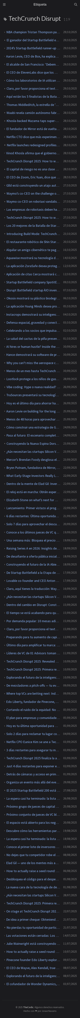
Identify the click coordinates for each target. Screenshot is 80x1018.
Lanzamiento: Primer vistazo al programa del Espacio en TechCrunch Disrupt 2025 (33, 508)
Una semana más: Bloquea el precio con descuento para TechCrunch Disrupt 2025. (33, 540)
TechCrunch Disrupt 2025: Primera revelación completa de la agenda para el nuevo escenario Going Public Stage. (33, 669)
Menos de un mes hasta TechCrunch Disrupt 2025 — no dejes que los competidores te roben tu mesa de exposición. (33, 371)
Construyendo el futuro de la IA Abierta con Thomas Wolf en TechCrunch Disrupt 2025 (33, 564)
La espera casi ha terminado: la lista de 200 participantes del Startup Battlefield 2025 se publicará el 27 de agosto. (33, 839)
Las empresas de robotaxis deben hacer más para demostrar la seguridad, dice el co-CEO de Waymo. (33, 210)
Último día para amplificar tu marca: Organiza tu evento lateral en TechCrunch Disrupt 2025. (33, 645)
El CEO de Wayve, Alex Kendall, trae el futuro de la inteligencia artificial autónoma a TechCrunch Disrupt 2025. (33, 968)
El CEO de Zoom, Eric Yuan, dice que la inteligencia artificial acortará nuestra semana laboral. (33, 177)
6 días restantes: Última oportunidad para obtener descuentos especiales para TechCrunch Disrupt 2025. (33, 516)
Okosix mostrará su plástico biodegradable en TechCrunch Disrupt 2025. (33, 298)
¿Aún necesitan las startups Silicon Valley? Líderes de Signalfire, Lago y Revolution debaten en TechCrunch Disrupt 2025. (33, 452)
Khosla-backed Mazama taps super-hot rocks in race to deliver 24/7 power (33, 121)
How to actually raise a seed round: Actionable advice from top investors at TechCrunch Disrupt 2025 (33, 871)
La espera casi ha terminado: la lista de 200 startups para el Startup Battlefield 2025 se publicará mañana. (33, 798)
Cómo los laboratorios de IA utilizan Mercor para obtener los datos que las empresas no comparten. (33, 80)
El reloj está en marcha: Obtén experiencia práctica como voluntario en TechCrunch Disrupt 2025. (33, 492)
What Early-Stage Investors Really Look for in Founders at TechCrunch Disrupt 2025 (33, 476)
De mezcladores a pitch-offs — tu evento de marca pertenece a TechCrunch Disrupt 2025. (33, 685)
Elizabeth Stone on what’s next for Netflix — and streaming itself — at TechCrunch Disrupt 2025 (33, 500)
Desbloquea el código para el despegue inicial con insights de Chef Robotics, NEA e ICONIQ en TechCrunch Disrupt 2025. (33, 879)
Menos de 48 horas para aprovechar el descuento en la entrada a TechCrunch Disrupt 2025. (33, 419)
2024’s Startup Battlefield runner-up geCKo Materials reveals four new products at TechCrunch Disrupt (33, 48)
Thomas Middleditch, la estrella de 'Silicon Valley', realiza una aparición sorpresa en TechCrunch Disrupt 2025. (33, 105)
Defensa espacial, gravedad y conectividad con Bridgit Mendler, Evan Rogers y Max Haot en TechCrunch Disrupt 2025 (33, 323)
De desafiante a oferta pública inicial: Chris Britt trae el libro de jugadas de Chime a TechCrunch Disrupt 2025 (33, 556)
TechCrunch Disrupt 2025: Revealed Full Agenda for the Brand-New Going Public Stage (33, 661)
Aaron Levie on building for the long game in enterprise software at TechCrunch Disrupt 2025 (33, 411)
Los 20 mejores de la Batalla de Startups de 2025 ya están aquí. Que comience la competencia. (33, 226)
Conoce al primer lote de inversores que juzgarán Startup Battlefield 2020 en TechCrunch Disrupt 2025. (33, 847)
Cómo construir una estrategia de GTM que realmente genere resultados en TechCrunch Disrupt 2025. (33, 427)
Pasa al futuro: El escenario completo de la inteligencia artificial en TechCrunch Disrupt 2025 (33, 435)
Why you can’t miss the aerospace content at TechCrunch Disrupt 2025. (33, 363)
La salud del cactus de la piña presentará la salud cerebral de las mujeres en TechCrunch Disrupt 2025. (33, 339)
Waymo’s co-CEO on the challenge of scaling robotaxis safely (33, 193)
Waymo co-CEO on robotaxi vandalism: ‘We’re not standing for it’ (33, 201)
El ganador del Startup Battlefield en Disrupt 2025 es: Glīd (33, 40)
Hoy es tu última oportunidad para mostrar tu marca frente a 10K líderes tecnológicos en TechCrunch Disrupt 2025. (33, 726)
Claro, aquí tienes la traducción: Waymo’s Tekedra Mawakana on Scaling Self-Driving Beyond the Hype (33, 589)
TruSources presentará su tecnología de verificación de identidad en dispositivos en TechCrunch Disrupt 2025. (33, 395)
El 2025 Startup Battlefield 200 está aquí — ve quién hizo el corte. (33, 790)
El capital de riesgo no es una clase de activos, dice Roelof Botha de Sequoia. (33, 169)
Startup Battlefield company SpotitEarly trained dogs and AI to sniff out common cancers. (33, 282)
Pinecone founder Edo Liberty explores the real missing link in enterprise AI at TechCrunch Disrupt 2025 (33, 960)
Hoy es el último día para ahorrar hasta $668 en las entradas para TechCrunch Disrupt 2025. (33, 403)
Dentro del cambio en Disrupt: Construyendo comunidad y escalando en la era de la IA (33, 605)
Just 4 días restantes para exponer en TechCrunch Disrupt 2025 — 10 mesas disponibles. (33, 766)
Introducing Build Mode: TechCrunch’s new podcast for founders (33, 234)
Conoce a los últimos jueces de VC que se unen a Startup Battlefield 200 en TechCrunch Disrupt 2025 (33, 532)
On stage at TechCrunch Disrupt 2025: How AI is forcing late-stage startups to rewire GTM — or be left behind (33, 911)
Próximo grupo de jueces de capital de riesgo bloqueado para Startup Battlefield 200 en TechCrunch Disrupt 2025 (33, 807)
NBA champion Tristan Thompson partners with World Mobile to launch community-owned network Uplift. (33, 32)
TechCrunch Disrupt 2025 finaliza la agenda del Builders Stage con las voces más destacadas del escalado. (33, 758)
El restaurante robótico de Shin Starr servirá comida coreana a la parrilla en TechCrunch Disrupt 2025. (33, 242)
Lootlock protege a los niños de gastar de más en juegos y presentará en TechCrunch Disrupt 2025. (33, 379)
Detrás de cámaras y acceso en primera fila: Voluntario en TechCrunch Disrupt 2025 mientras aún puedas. (33, 774)
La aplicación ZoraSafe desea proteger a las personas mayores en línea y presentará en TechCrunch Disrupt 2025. (33, 266)
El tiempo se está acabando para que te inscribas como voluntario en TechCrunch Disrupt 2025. (33, 613)
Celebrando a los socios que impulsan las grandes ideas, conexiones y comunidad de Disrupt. (33, 331)
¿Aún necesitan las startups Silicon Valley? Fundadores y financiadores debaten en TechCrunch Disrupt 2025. (33, 597)
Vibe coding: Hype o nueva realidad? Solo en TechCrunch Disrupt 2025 (33, 387)
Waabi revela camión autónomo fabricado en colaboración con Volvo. (33, 113)
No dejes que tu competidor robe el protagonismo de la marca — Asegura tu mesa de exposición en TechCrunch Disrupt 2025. (33, 855)
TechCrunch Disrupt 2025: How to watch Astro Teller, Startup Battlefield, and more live (33, 161)
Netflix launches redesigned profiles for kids (33, 145)
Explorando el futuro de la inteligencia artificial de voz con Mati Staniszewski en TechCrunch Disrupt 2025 (33, 677)
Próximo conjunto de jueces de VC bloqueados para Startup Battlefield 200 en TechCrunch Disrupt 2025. (33, 815)
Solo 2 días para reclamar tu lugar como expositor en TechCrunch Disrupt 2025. (33, 734)
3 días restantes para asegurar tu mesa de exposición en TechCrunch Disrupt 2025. (33, 750)
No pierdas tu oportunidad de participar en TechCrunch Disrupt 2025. (33, 928)
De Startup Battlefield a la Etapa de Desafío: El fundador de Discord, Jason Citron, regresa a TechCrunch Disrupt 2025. (33, 573)
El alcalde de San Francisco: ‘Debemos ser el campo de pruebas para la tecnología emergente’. (33, 64)
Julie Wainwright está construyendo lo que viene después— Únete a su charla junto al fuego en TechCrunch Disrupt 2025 (33, 944)
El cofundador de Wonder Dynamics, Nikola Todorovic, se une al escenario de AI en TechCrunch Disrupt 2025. (33, 984)
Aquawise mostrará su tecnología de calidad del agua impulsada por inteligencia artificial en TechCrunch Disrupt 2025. (33, 258)
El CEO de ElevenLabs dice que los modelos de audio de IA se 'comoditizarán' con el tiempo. (33, 72)
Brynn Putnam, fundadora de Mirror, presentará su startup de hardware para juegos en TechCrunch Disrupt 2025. (33, 468)
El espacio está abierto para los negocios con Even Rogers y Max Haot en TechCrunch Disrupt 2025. (33, 823)
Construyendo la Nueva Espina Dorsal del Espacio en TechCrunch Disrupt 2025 (33, 444)
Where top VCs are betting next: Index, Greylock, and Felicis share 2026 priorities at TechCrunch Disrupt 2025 (33, 693)
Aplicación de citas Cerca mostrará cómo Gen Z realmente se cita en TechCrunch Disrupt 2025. (33, 274)
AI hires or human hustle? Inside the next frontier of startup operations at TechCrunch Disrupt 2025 (33, 347)
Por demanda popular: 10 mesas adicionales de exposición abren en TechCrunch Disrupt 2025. (33, 621)
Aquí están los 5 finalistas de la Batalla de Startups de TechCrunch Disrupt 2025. (33, 97)
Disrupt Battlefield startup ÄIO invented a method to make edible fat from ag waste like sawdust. (33, 290)
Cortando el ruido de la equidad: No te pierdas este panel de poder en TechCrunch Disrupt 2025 (33, 710)
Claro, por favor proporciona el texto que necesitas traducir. (33, 88)
